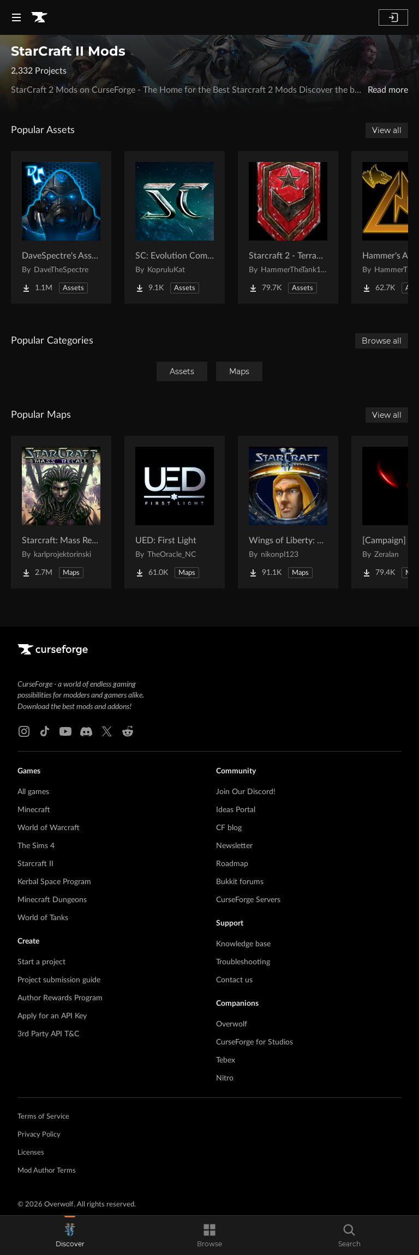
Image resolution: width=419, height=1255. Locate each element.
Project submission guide (58, 980)
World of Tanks (42, 918)
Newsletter (234, 846)
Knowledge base (243, 944)
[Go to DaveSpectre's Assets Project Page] (61, 227)
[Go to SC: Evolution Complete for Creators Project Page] (174, 227)
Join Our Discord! (246, 792)
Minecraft (33, 810)
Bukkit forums (240, 882)
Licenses (30, 1152)
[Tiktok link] (44, 731)
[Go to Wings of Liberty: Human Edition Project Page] (288, 512)
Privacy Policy (39, 1134)
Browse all (382, 341)
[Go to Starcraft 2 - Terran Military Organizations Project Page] (288, 227)
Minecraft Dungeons (52, 900)
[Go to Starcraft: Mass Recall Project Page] (61, 512)
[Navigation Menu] (16, 17)
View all (387, 130)
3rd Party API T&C (48, 1034)
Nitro (225, 1078)
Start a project (41, 962)
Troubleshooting (243, 962)
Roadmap (232, 864)
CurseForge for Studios (254, 1042)
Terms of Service (43, 1116)
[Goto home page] (39, 17)
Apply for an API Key (52, 1016)
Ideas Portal (235, 810)
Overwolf (231, 1024)
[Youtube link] (65, 731)
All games (33, 792)
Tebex (225, 1060)
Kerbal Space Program (54, 882)
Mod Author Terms (46, 1170)
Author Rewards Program (60, 998)
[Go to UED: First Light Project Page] (174, 512)
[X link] (106, 731)
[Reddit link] (127, 731)
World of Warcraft (48, 828)
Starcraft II (35, 864)
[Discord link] (86, 731)
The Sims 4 (36, 846)
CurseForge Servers (248, 900)
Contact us (234, 980)
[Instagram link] (24, 731)
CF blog (229, 828)
